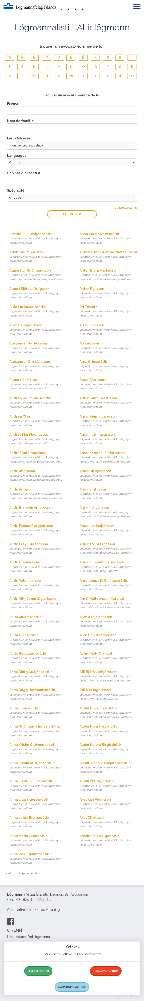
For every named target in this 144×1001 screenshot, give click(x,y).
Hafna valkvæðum (105, 971)
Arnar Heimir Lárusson (110, 421)
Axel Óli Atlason (110, 822)
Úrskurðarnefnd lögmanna (28, 937)
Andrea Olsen (39, 421)
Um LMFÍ (14, 930)
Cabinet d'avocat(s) (23, 173)
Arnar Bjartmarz (110, 384)
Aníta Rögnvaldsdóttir (39, 658)
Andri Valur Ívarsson (39, 585)
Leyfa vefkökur (38, 971)
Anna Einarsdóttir (39, 712)
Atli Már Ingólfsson (110, 694)
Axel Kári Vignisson (110, 804)
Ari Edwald (110, 311)
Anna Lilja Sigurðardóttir (39, 804)
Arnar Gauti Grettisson (110, 402)
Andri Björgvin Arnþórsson (39, 512)
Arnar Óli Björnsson (110, 475)
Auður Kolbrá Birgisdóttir (110, 749)
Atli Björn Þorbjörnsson (110, 676)
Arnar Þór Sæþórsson (110, 530)
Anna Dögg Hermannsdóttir (39, 694)
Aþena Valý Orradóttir (110, 658)
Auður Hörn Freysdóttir (110, 730)
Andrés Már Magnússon (39, 439)
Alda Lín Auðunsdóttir (39, 311)
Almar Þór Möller (39, 384)
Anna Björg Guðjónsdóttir (39, 676)
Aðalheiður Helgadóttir (110, 840)
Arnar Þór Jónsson (110, 512)
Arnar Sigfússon (110, 493)
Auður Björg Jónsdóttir (110, 712)
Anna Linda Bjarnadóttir (39, 822)
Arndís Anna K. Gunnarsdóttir (110, 585)
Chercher (72, 214)
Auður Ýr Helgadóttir (110, 785)
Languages (16, 156)
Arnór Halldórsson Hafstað (110, 603)
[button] (136, 5)
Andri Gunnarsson (39, 566)
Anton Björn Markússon (110, 275)
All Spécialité (124, 208)
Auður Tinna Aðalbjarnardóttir (110, 767)
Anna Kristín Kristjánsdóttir (39, 767)
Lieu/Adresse (19, 138)
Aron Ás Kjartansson (110, 621)
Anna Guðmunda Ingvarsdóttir (39, 730)
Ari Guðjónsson (110, 329)
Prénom (13, 103)
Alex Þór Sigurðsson (39, 329)
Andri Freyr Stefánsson (39, 548)
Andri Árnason (39, 493)
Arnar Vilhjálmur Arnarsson (110, 566)
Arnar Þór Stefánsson (110, 548)
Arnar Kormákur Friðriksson (110, 457)
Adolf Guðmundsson (39, 256)
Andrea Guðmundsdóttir (39, 402)
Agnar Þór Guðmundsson (39, 275)
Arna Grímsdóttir (110, 366)
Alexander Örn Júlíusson (39, 366)
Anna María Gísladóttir (39, 840)
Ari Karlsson (110, 347)
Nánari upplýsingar (72, 987)
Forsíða (8, 873)
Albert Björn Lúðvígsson (39, 293)
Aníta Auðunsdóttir (39, 621)
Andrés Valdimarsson (39, 457)
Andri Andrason (39, 475)
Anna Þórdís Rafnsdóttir (110, 238)
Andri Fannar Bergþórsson (39, 530)
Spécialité (15, 190)
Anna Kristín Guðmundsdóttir (39, 749)
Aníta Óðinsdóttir (39, 639)
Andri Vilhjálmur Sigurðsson (39, 603)
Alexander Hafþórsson (39, 347)
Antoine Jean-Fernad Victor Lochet (110, 256)
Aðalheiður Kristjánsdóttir (39, 238)
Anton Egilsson (110, 293)
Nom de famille (20, 121)
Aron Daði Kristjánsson (110, 639)
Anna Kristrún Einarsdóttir (39, 785)
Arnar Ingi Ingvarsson (110, 439)
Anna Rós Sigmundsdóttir (39, 858)
